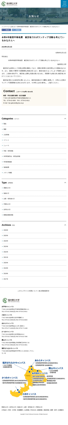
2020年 (6, 262)
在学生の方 (7, 209)
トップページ (5, 26)
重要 (5, 129)
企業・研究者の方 (9, 198)
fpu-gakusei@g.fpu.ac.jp (16, 103)
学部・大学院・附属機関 (15, 410)
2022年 (6, 252)
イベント (6, 140)
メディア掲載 (8, 172)
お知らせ (12, 26)
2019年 (6, 268)
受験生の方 (7, 188)
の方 (4, 407)
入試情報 (6, 134)
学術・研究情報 (8, 151)
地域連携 (6, 167)
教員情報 (46, 410)
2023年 (6, 246)
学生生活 (33, 410)
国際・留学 (53, 410)
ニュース (6, 145)
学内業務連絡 (8, 162)
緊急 (5, 124)
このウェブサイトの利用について (27, 291)
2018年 (6, 273)
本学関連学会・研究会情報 (12, 156)
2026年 (6, 230)
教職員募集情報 (8, 215)
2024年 (6, 241)
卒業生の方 (7, 204)
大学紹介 (4, 410)
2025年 (6, 235)
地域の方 (6, 193)
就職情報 (39, 410)
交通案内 (60, 410)
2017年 (6, 279)
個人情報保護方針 (44, 291)
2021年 (6, 257)
